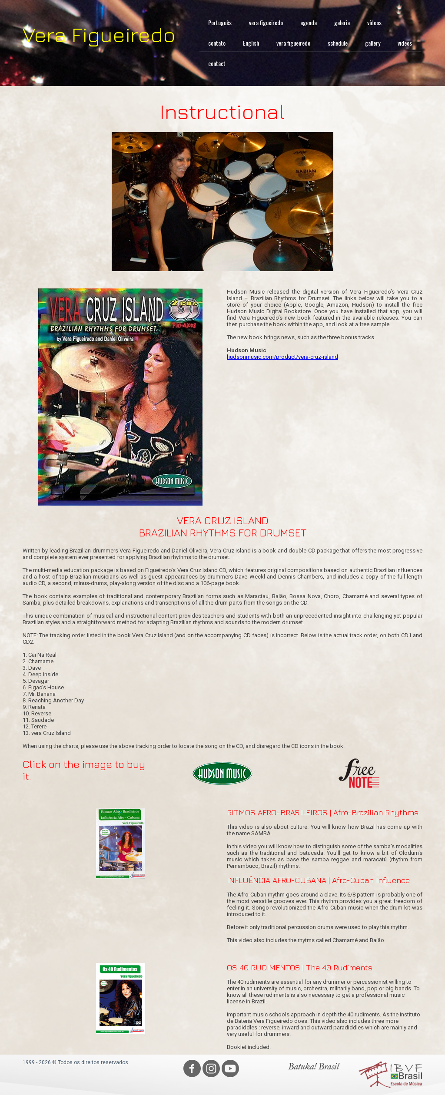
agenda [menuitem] (308, 22)
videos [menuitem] (405, 42)
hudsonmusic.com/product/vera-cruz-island (282, 357)
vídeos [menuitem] (374, 22)
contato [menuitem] (217, 42)
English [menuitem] (251, 42)
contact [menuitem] (217, 63)
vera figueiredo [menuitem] (266, 22)
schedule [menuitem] (338, 42)
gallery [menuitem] (372, 42)
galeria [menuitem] (342, 22)
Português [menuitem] (220, 22)
